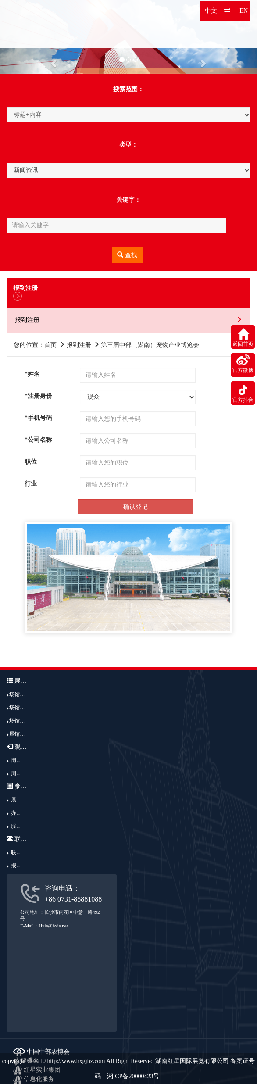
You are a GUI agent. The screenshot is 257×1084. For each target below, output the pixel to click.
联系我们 (21, 852)
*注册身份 (38, 396)
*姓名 (32, 374)
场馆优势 (19, 721)
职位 (31, 461)
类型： (128, 144)
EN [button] (243, 10)
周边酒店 (21, 773)
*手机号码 (38, 418)
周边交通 (21, 760)
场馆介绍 (19, 694)
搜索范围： (128, 89)
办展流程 (21, 813)
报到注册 (21, 865)
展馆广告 (19, 734)
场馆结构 (19, 708)
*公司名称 (38, 439)
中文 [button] (211, 10)
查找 (127, 254)
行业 (31, 483)
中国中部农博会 (41, 1051)
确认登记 (135, 507)
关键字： (128, 200)
